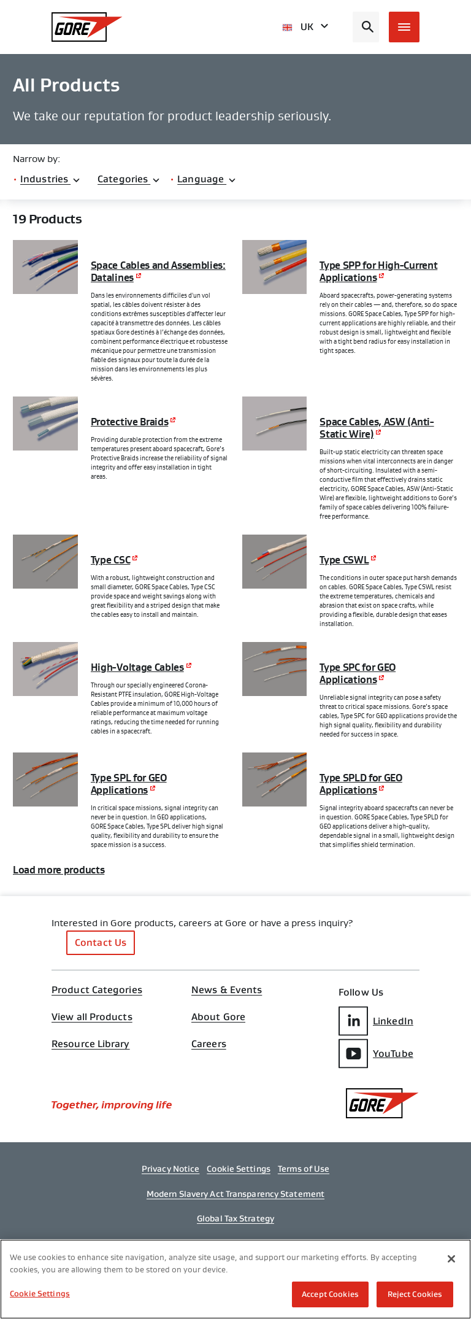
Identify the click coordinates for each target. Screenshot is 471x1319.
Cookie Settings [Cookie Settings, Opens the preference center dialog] (40, 1293)
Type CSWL (344, 560)
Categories (129, 179)
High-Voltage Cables (137, 668)
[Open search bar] (366, 27)
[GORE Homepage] (87, 27)
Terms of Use (303, 1169)
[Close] (451, 1258)
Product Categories (97, 990)
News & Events (226, 990)
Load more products (58, 870)
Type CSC (110, 560)
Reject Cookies (415, 1294)
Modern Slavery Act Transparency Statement (235, 1194)
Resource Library (91, 1044)
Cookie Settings (238, 1169)
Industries (50, 179)
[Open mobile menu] (404, 27)
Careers (208, 1044)
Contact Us (100, 942)
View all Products (92, 1017)
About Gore (218, 1017)
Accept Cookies (330, 1294)
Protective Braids (130, 422)
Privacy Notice (170, 1169)
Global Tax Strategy (235, 1218)
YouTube (376, 1054)
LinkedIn (376, 1021)
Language (207, 179)
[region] (235, 1279)
